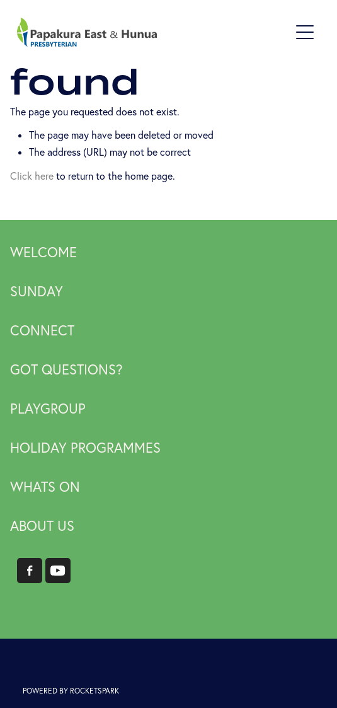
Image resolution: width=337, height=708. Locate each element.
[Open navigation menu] (305, 32)
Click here (32, 176)
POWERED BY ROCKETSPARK (71, 690)
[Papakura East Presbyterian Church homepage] (153, 32)
